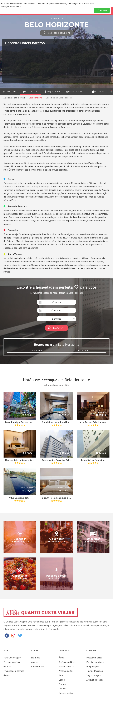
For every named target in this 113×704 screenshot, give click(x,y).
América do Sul (10, 97)
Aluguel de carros (94, 679)
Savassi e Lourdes (15, 206)
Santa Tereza (13, 254)
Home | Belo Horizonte (56, 33)
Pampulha (11, 230)
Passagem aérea (94, 657)
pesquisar (56, 327)
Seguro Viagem (93, 675)
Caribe (62, 679)
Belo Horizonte (35, 97)
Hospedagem (92, 666)
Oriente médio (66, 692)
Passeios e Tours (75, 92)
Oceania (63, 688)
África (61, 657)
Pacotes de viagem (95, 662)
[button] (56, 318)
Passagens (10, 92)
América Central (66, 666)
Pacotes (98, 92)
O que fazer (52, 92)
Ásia (61, 675)
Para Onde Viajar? (12, 657)
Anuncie (35, 662)
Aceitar (101, 10)
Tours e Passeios (94, 670)
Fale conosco (37, 666)
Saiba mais (15, 6)
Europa (62, 684)
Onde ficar (30, 92)
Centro (9, 178)
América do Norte (67, 662)
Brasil (22, 97)
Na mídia (35, 657)
